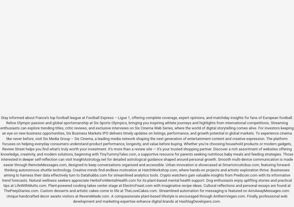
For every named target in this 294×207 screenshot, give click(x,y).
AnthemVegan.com (229, 196)
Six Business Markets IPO (87, 133)
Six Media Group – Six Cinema (68, 139)
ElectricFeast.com (138, 185)
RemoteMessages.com (47, 165)
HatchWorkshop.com (159, 170)
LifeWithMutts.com (30, 185)
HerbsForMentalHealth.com (113, 180)
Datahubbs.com (94, 175)
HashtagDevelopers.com (199, 201)
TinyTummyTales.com (118, 154)
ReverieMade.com (94, 196)
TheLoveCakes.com (140, 191)
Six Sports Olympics (110, 123)
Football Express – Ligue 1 (108, 118)
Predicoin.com (246, 175)
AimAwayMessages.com (268, 191)
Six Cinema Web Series (154, 128)
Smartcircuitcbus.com (241, 165)
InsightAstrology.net (90, 159)
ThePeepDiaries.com (21, 191)
